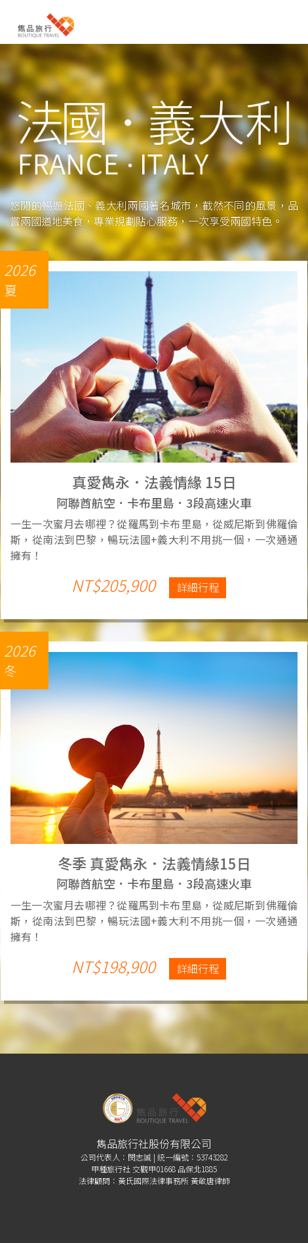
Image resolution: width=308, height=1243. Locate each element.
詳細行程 (198, 587)
